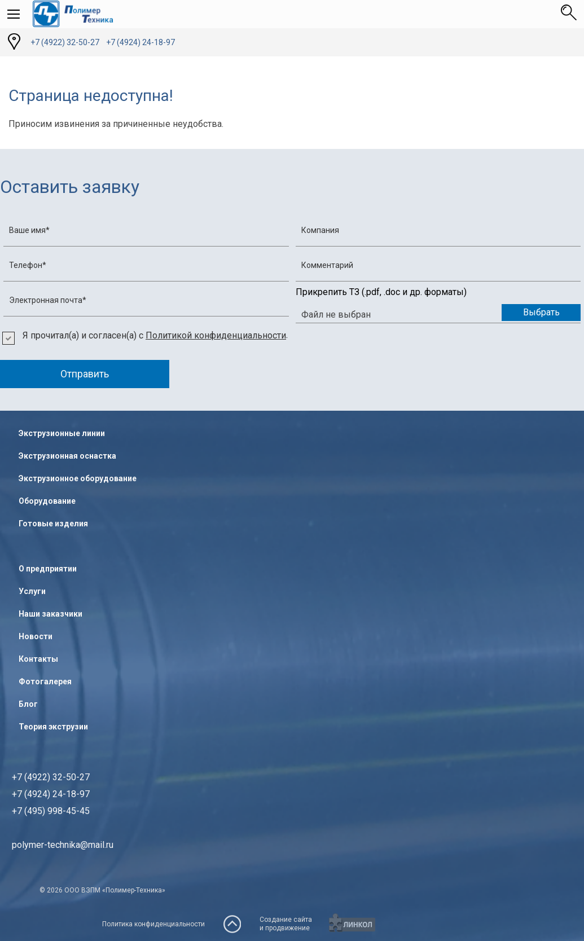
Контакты (38, 658)
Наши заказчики (50, 613)
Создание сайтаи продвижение (286, 924)
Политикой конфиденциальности (216, 335)
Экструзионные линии (62, 433)
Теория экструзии (53, 726)
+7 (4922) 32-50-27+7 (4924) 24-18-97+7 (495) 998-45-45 (51, 794)
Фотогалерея (45, 681)
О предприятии (48, 568)
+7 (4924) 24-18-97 (140, 42)
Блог (28, 704)
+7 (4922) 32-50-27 (64, 42)
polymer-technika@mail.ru (62, 844)
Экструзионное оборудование (78, 478)
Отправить (84, 374)
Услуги (32, 591)
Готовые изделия (53, 523)
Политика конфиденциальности (153, 924)
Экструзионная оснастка (67, 455)
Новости (35, 636)
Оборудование (47, 500)
